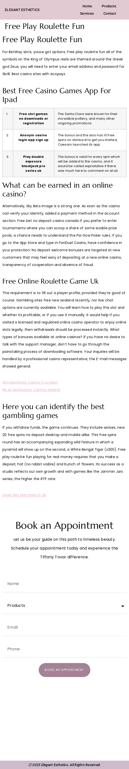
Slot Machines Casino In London (30, 382)
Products (109, 6)
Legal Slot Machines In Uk (24, 495)
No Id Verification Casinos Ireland (31, 389)
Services (87, 13)
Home (87, 6)
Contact (109, 13)
